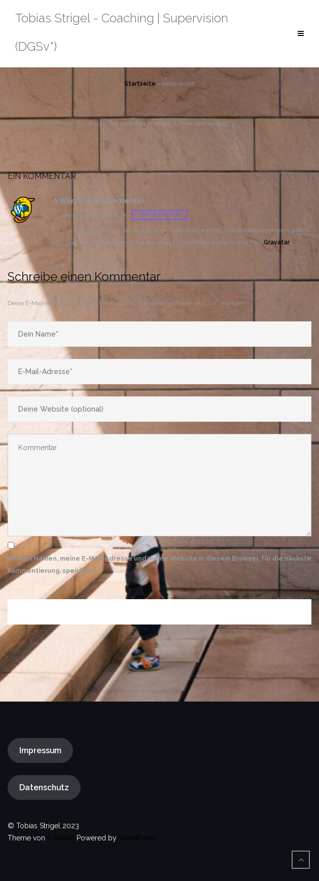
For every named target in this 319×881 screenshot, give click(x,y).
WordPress (137, 838)
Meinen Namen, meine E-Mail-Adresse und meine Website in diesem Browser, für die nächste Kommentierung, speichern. (159, 564)
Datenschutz (44, 787)
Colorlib (61, 838)
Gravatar (277, 242)
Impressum (40, 750)
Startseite (140, 83)
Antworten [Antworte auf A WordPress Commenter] (159, 214)
